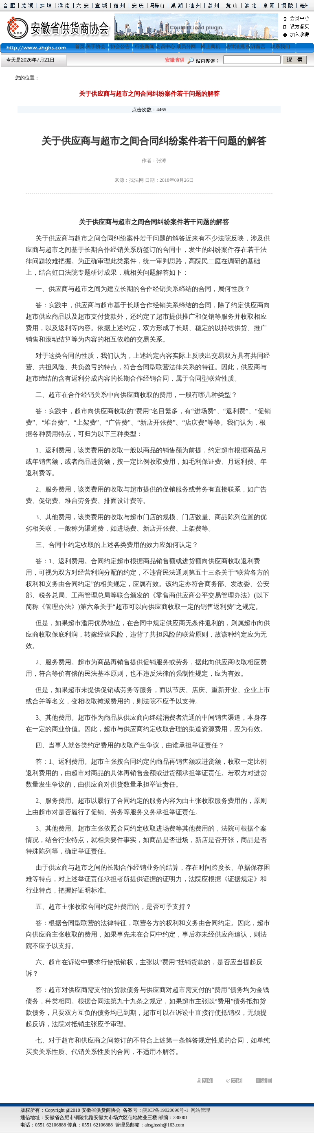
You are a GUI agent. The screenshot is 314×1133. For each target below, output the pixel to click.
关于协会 (95, 46)
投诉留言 (256, 46)
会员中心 (165, 46)
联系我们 (280, 46)
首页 (77, 46)
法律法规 (235, 46)
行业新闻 (144, 46)
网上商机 (210, 46)
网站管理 (200, 1110)
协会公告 (120, 46)
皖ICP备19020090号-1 (166, 1110)
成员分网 (186, 46)
